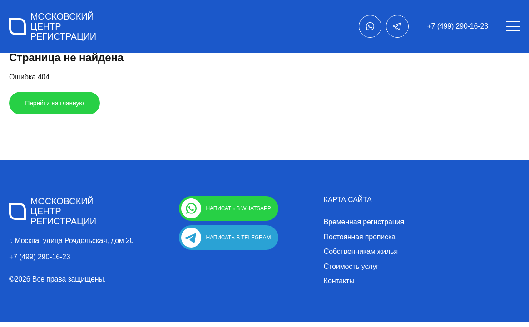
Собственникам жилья (361, 251)
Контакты (339, 281)
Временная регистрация (364, 222)
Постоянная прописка (360, 237)
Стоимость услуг (351, 266)
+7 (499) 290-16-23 (457, 26)
